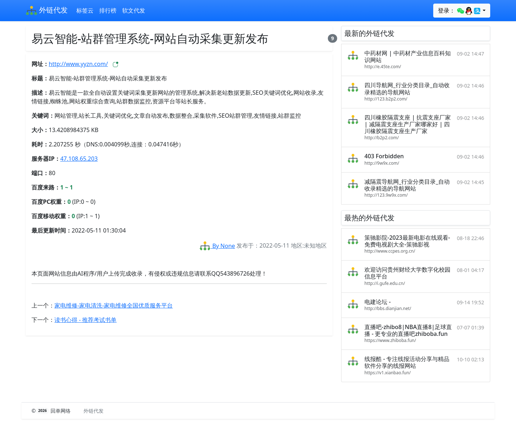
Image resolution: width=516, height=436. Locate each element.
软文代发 (133, 10)
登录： (459, 10)
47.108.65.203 (78, 159)
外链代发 (47, 11)
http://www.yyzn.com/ (78, 64)
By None (217, 246)
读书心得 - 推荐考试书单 (85, 320)
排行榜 (107, 10)
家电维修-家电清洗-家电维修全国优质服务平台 (113, 305)
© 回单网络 (52, 410)
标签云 (85, 10)
